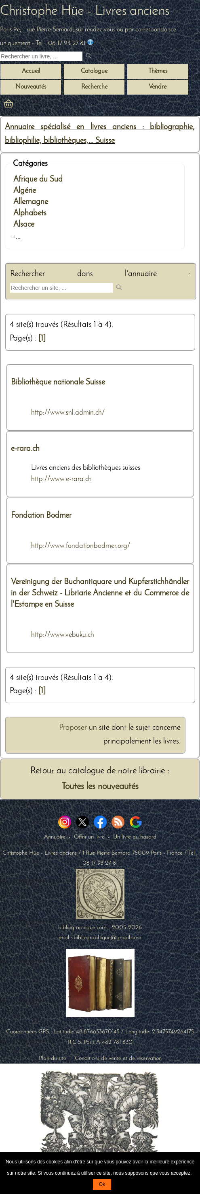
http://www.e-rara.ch (61, 479)
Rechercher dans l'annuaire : (100, 274)
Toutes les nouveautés (100, 786)
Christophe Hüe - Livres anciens (84, 11)
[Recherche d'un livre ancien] (41, 56)
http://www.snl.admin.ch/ (68, 412)
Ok (102, 1184)
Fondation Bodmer (41, 516)
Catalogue (94, 71)
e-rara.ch (25, 449)
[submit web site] (120, 288)
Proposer (73, 728)
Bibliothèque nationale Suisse (58, 382)
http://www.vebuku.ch (62, 635)
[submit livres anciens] (89, 57)
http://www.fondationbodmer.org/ (81, 546)
